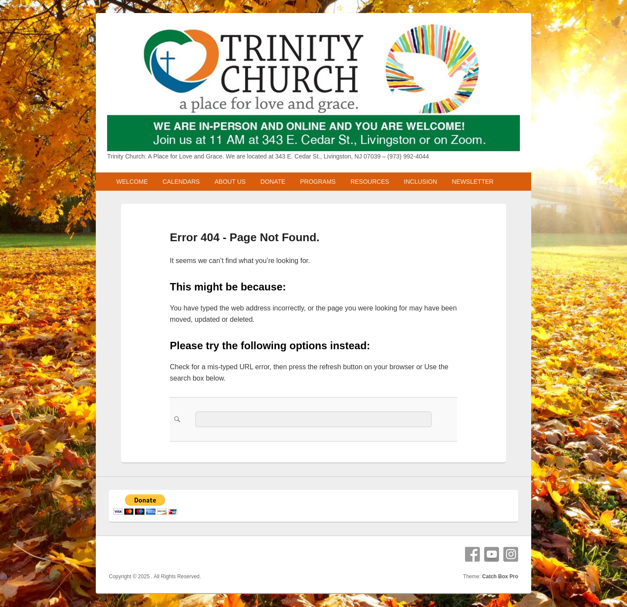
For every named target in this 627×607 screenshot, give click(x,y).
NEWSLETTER (473, 181)
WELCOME (132, 181)
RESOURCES (370, 181)
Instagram (510, 554)
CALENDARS (181, 181)
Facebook (472, 554)
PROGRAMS (318, 181)
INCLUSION (420, 181)
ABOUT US (230, 181)
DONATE (272, 181)
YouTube (491, 554)
